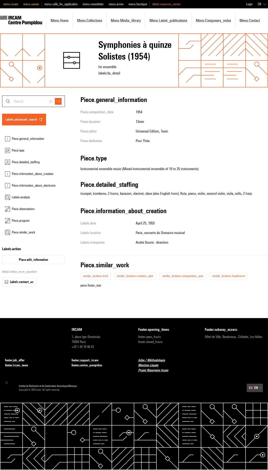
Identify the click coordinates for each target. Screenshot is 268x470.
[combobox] (33, 101)
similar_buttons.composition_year (183, 276)
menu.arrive (116, 4)
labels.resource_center (166, 4)
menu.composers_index (213, 20)
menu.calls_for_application (61, 4)
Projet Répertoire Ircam (155, 370)
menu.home (59, 20)
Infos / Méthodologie (154, 360)
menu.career (31, 4)
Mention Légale (150, 365)
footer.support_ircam (87, 360)
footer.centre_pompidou (89, 365)
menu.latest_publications (168, 20)
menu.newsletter (93, 4)
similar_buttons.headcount (228, 276)
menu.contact (250, 20)
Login (249, 4)
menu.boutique (138, 4)
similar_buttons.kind (95, 276)
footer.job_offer (17, 360)
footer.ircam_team (19, 365)
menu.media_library (126, 20)
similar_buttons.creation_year (135, 276)
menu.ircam (10, 4)
